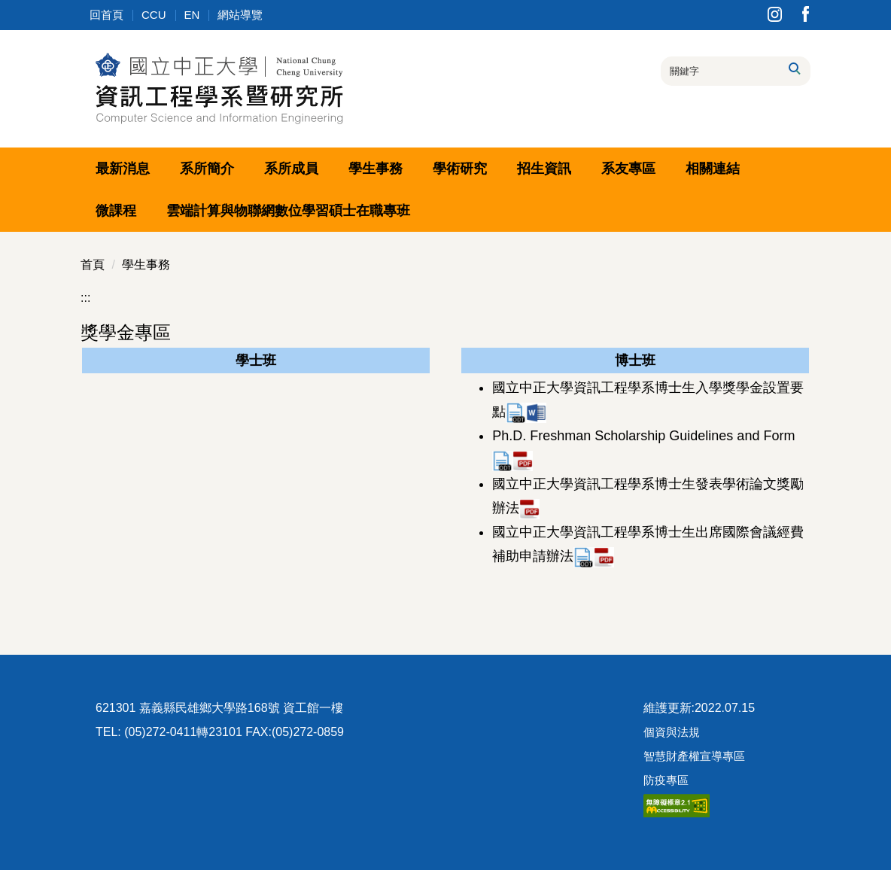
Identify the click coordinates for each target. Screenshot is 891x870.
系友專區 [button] (628, 168)
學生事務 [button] (375, 168)
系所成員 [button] (291, 168)
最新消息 (123, 168)
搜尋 (793, 68)
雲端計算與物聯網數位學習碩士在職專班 (288, 210)
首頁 (93, 264)
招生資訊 (544, 168)
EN (192, 14)
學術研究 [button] (460, 168)
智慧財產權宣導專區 (694, 756)
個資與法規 (671, 732)
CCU (153, 14)
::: (85, 297)
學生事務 (146, 264)
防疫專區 (666, 780)
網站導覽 (240, 14)
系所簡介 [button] (207, 168)
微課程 (116, 210)
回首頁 (106, 14)
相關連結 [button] (713, 168)
